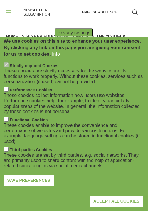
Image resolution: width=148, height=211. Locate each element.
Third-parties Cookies (31, 160)
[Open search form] (135, 12)
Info (56, 64)
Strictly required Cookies (34, 76)
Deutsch (108, 12)
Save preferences (28, 190)
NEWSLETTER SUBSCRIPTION (36, 12)
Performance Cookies (31, 100)
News (82, 36)
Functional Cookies (29, 130)
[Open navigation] (8, 12)
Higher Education (47, 36)
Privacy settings (74, 42)
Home (12, 36)
